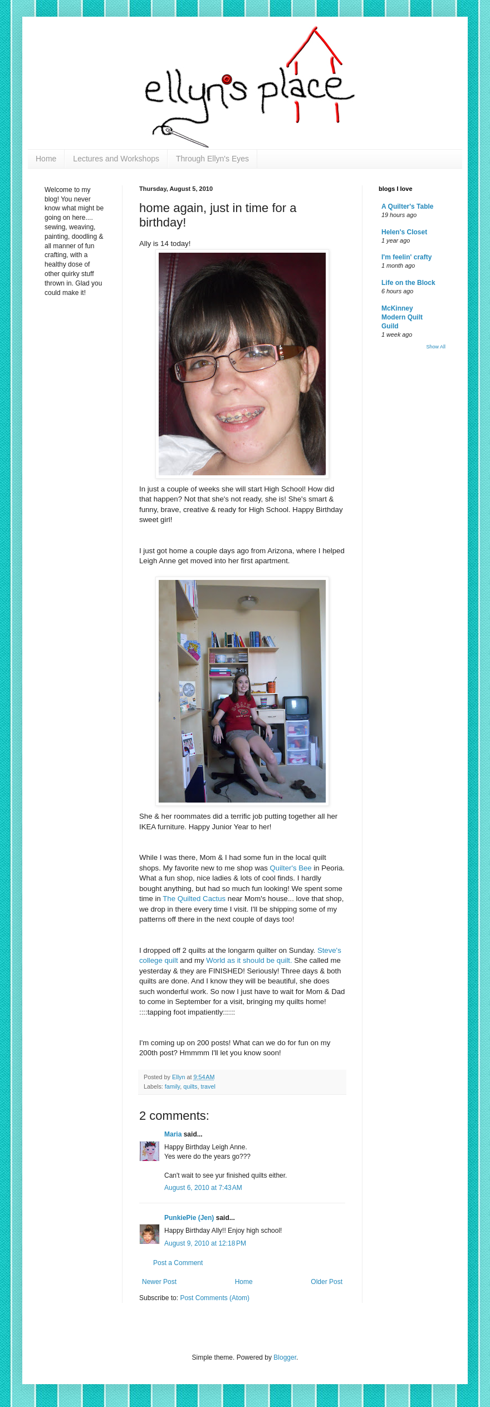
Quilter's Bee (292, 868)
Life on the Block (408, 283)
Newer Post (159, 1282)
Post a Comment (178, 1263)
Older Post (326, 1282)
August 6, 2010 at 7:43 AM (203, 1188)
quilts (190, 1086)
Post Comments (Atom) (214, 1298)
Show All (435, 347)
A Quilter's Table (407, 206)
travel (207, 1086)
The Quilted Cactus (195, 898)
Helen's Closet (404, 232)
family (172, 1086)
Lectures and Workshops (116, 158)
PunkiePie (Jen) (189, 1218)
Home (46, 158)
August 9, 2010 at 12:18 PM (205, 1243)
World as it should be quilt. (250, 960)
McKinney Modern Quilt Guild (402, 317)
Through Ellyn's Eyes (212, 158)
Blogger (284, 1357)
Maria (173, 1134)
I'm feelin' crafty (406, 257)
